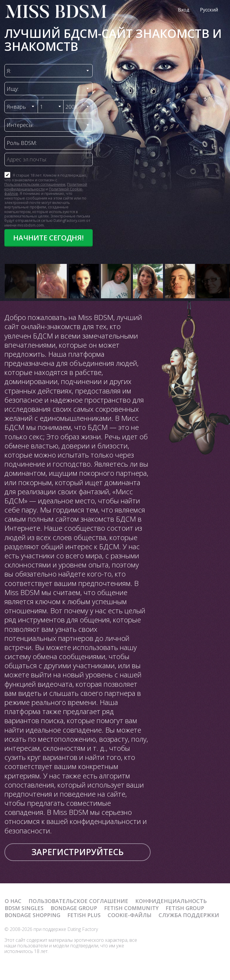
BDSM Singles (24, 908)
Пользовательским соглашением (34, 184)
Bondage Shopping (32, 915)
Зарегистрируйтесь (77, 851)
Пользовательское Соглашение (78, 900)
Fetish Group (185, 908)
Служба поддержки (189, 915)
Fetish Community (131, 908)
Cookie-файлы (129, 915)
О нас (13, 900)
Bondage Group (74, 908)
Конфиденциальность (171, 900)
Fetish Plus (84, 915)
